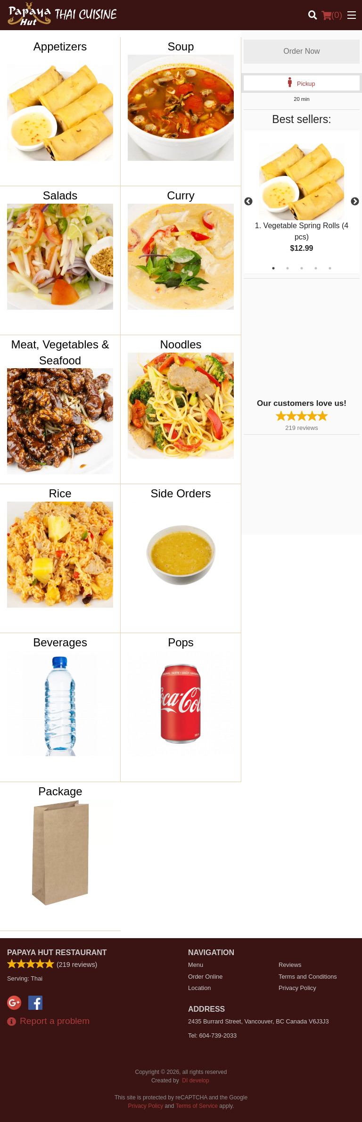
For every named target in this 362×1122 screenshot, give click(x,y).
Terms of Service (197, 1106)
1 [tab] (273, 268)
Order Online (205, 976)
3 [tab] (301, 268)
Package (60, 791)
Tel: (212, 1035)
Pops (181, 642)
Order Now (301, 51)
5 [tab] (330, 268)
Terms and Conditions (308, 976)
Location (199, 987)
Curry (181, 195)
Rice (60, 493)
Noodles (180, 344)
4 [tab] (316, 268)
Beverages (60, 642)
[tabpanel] (301, 202)
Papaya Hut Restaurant (57, 953)
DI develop (195, 1080)
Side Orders (180, 493)
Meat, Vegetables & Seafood (60, 352)
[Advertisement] (303, 337)
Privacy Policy (297, 987)
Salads (60, 195)
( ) (331, 15)
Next (355, 201)
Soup (180, 46)
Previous (248, 201)
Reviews (290, 964)
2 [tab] (287, 268)
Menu (195, 964)
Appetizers (60, 46)
